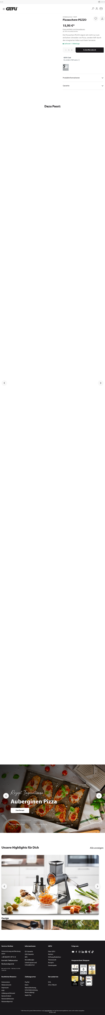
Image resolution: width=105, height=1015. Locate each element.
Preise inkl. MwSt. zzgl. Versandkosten (74, 29)
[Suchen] (93, 8)
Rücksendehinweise (7, 999)
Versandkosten (48, 1010)
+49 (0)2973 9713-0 (8, 957)
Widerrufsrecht (6, 985)
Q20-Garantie (29, 954)
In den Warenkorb (89, 50)
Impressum (5, 988)
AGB (2, 990)
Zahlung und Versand (8, 993)
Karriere (50, 954)
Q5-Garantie (29, 951)
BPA (26, 957)
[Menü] (3, 8)
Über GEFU (51, 951)
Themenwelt (52, 960)
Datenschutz (5, 982)
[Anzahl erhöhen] (72, 50)
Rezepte (51, 962)
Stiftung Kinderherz (54, 957)
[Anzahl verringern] (65, 50)
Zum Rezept (20, 810)
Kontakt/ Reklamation (9, 961)
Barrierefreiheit (6, 996)
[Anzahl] (69, 50)
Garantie (83, 85)
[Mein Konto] (97, 8)
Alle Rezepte (96, 823)
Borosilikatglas (29, 960)
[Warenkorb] (101, 9)
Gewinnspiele (52, 965)
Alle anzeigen (97, 848)
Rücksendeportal (7, 964)
